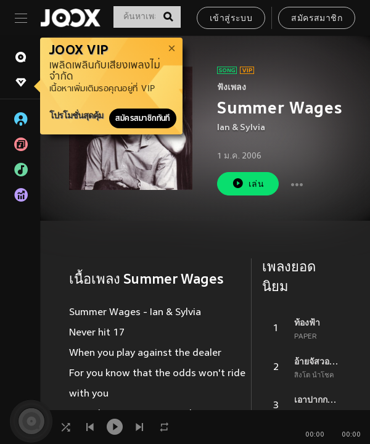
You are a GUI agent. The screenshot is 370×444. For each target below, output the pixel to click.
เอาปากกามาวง (317, 400)
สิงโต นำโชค (314, 375)
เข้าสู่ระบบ (231, 18)
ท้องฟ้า (307, 322)
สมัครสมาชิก (316, 18)
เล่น (248, 183)
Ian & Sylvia (241, 128)
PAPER (305, 336)
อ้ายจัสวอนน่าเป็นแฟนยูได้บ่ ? (317, 361)
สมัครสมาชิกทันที (142, 118)
